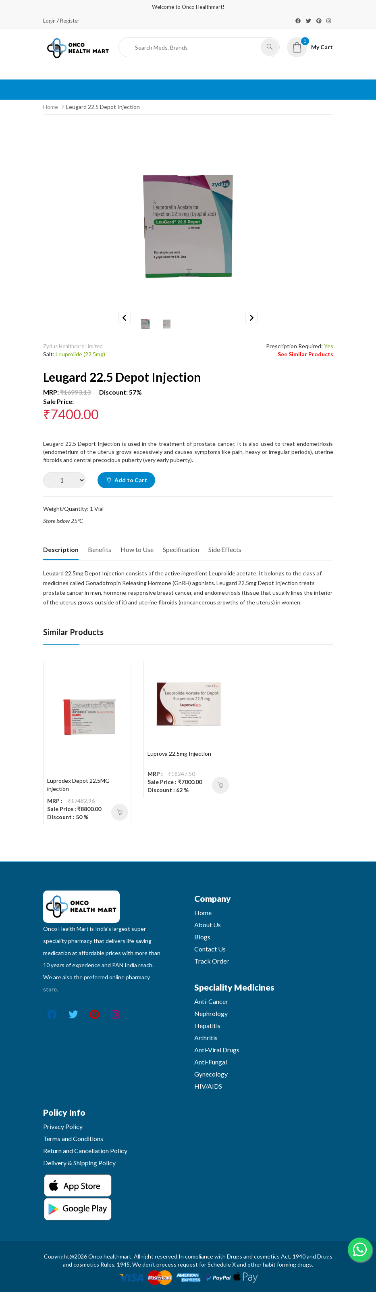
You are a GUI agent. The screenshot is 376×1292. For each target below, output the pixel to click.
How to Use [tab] (137, 549)
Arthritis (206, 1037)
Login (49, 20)
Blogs (202, 937)
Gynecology (211, 1074)
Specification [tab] (181, 549)
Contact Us (210, 949)
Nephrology (211, 1013)
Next (251, 318)
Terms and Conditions (73, 1138)
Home (50, 106)
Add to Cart (126, 480)
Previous (124, 318)
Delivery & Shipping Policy (79, 1163)
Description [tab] (61, 549)
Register (69, 20)
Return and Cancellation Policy (85, 1150)
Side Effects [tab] (224, 549)
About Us (207, 924)
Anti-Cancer (211, 1001)
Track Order (211, 961)
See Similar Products (305, 354)
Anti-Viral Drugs (216, 1050)
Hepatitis (207, 1025)
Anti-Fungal (210, 1062)
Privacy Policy (63, 1126)
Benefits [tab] (99, 549)
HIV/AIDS (208, 1086)
